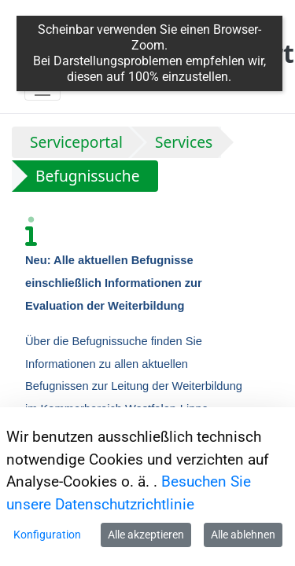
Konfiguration (47, 534)
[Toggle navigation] (42, 88)
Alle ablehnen (243, 534)
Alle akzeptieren (146, 534)
